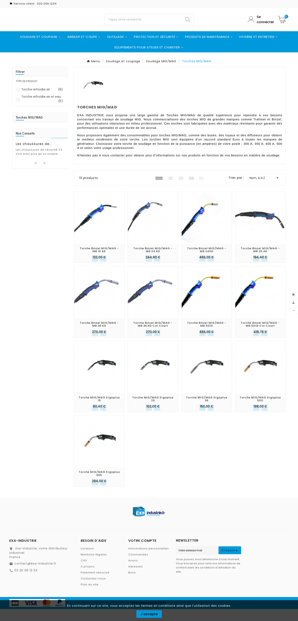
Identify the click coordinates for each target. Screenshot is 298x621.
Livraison (87, 560)
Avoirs (133, 572)
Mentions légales (94, 566)
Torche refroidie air (42, 101)
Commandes (138, 566)
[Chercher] (143, 25)
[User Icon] (260, 25)
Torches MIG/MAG (29, 129)
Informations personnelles (148, 560)
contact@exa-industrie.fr (35, 575)
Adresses (135, 578)
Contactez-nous (93, 590)
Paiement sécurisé (95, 584)
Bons (132, 584)
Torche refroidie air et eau (42, 111)
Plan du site (90, 596)
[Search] (187, 25)
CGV (84, 572)
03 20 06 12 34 (26, 582)
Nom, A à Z (265, 189)
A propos (88, 578)
